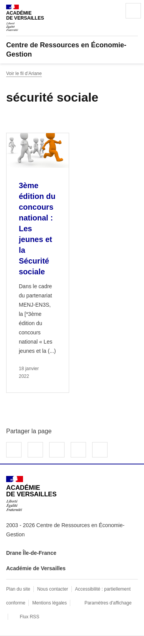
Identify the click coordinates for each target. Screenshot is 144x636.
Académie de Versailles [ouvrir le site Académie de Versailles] (36, 568)
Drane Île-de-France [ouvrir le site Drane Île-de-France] (31, 553)
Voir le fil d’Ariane (24, 73)
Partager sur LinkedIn (57, 449)
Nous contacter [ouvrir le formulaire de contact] (52, 589)
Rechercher (111, 10)
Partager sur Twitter (35, 449)
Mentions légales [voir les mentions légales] (49, 603)
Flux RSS (29, 616)
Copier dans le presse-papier (100, 449)
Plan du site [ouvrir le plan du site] (18, 589)
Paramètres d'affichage (108, 603)
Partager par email (78, 449)
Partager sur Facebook (14, 449)
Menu (133, 10)
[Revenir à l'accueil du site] (31, 493)
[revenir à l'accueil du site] (72, 49)
